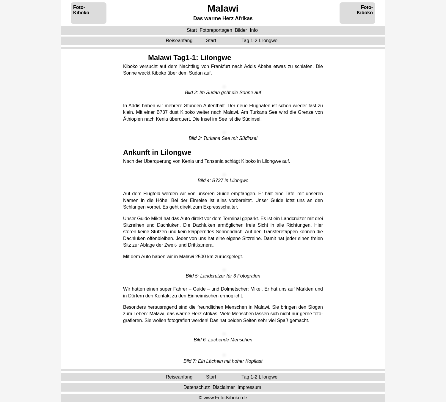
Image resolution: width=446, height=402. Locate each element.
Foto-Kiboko (81, 10)
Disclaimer (224, 387)
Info (254, 30)
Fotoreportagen (216, 30)
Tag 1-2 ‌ (260, 41)
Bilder (241, 30)
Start (192, 30)
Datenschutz (196, 387)
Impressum (249, 387)
